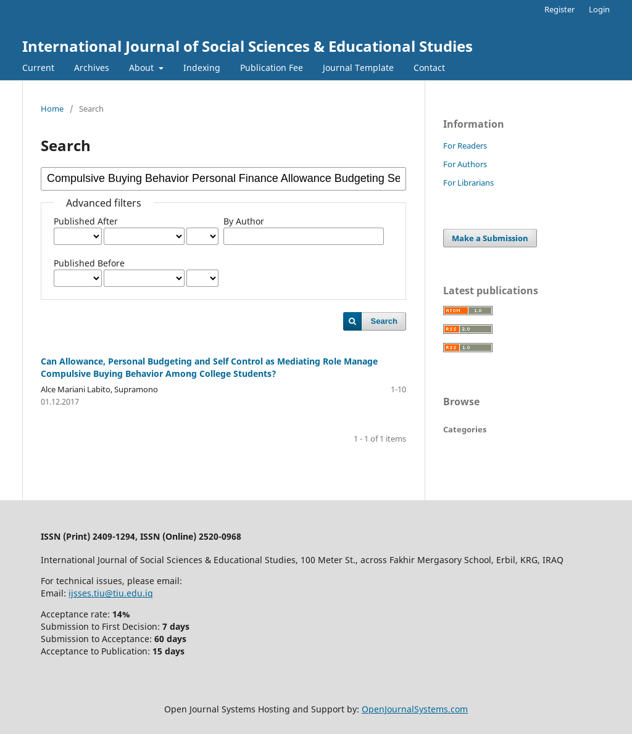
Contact (429, 67)
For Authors (465, 164)
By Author (243, 221)
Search (384, 321)
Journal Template (358, 67)
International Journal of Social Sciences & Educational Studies (247, 46)
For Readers (465, 145)
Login (599, 9)
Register (559, 9)
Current (38, 67)
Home (52, 108)
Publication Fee (271, 67)
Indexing (201, 67)
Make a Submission (490, 238)
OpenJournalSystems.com (415, 709)
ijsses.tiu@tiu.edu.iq (111, 593)
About (142, 67)
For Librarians (468, 182)
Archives (91, 67)
